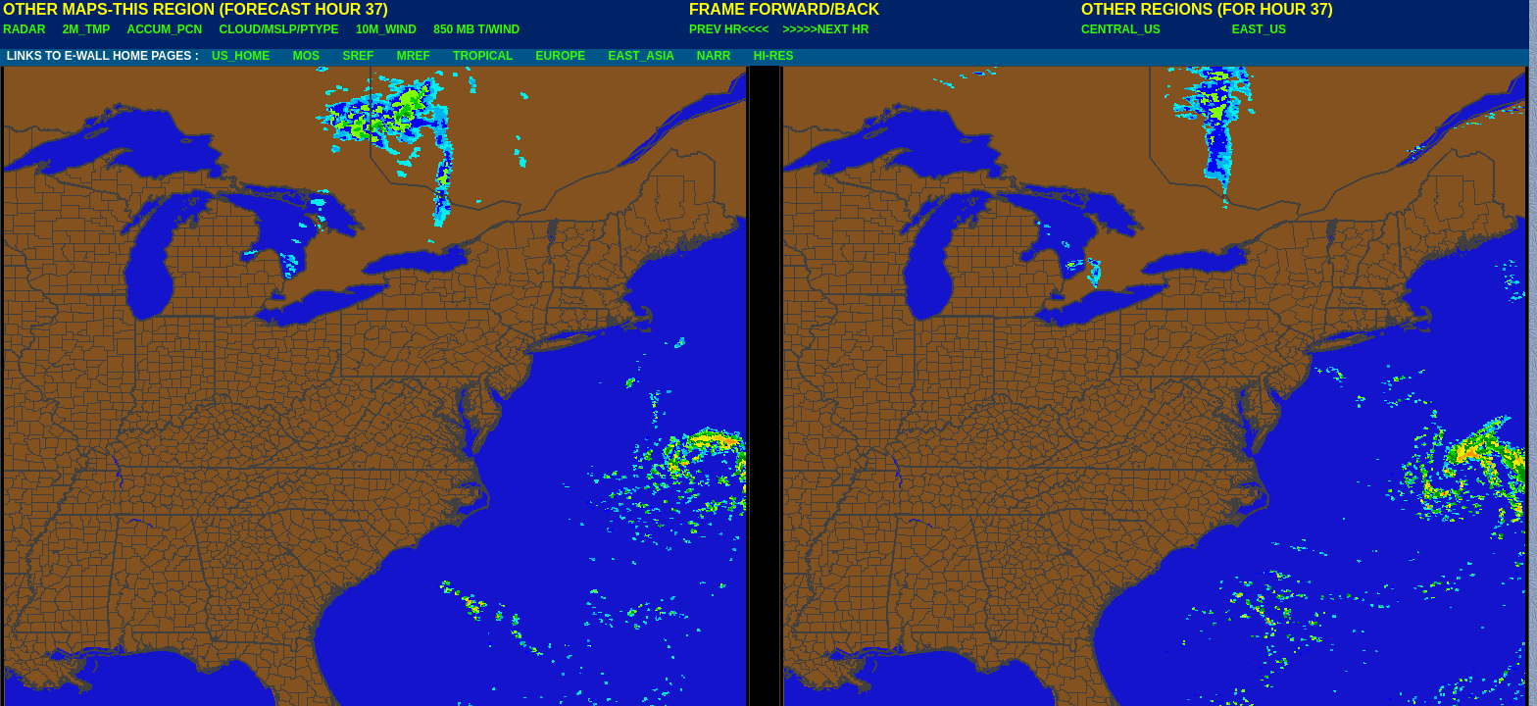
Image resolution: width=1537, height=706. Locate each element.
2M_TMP (86, 29)
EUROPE (561, 56)
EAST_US (1259, 29)
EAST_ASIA (641, 56)
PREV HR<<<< (728, 29)
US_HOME (241, 56)
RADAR (24, 29)
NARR (714, 56)
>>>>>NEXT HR (826, 29)
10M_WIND (386, 29)
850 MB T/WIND (476, 29)
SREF (357, 56)
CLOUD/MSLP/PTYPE (279, 29)
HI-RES (774, 56)
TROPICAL (483, 56)
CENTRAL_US (1121, 29)
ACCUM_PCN (165, 29)
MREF (413, 56)
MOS (306, 56)
